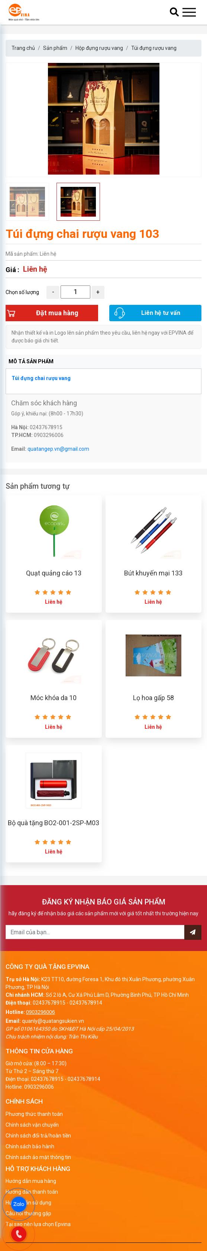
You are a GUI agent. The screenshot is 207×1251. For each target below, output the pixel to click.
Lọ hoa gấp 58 (153, 698)
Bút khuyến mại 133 (153, 573)
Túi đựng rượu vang (154, 48)
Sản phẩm (55, 48)
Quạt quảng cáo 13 (53, 573)
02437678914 (85, 1003)
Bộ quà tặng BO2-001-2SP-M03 (53, 823)
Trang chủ (23, 48)
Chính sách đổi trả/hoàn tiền (38, 1136)
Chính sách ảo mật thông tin (38, 1157)
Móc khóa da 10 (53, 698)
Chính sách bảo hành (30, 1146)
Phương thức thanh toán (34, 1114)
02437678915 (49, 1003)
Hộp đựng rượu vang (99, 48)
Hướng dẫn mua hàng (31, 1181)
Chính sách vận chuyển (32, 1125)
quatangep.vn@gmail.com (58, 449)
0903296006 (40, 1012)
